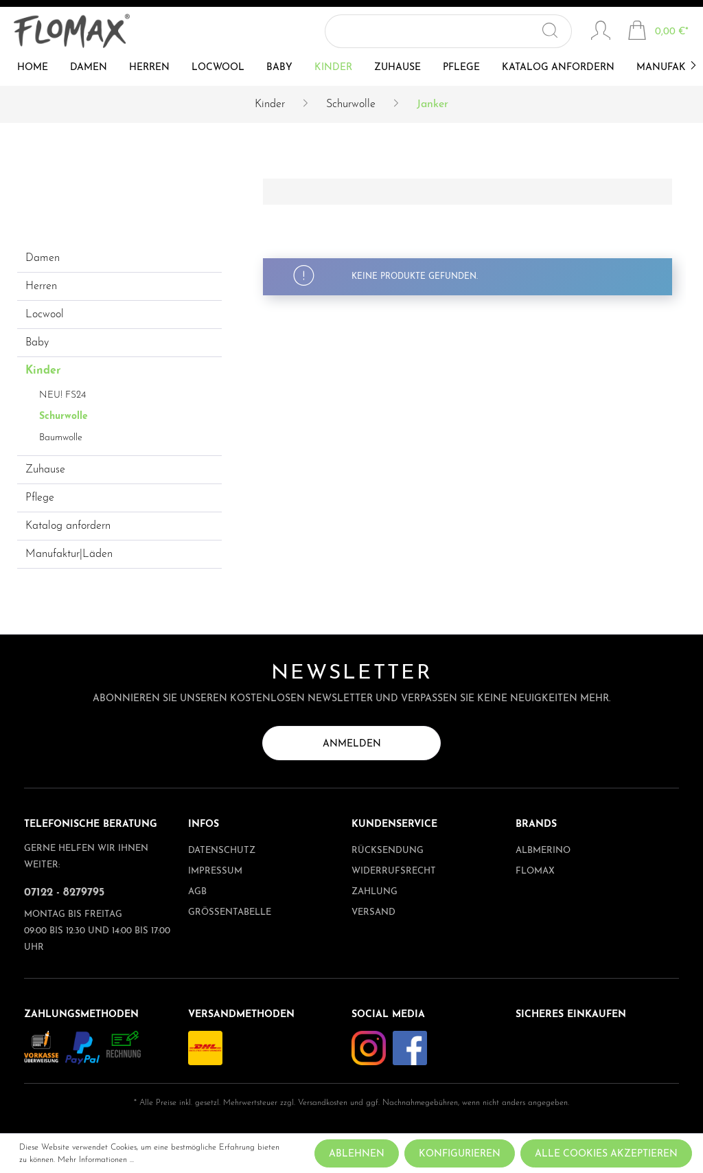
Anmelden (352, 744)
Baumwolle (60, 438)
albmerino (543, 850)
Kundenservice (394, 824)
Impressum (215, 871)
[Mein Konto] (600, 32)
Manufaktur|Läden (69, 554)
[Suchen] (557, 31)
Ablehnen (356, 1154)
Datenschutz (221, 850)
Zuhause (45, 469)
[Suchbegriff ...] (446, 31)
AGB (197, 891)
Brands (536, 824)
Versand (373, 912)
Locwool (44, 314)
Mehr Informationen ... (96, 1160)
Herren (41, 286)
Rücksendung (388, 850)
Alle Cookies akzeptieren (606, 1154)
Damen (42, 258)
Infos (203, 824)
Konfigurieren (459, 1154)
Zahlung (374, 891)
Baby (37, 342)
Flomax (535, 871)
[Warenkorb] (658, 32)
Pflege (39, 497)
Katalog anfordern (68, 526)
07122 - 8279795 (64, 892)
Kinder (43, 370)
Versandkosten (322, 1103)
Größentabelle (229, 912)
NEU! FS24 (62, 395)
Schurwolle (63, 416)
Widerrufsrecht (394, 871)
